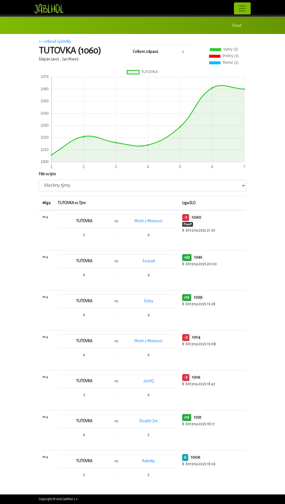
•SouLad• (149, 261)
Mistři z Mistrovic (148, 221)
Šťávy (148, 301)
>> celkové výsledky (55, 41)
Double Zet (148, 421)
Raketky (148, 461)
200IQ (148, 381)
